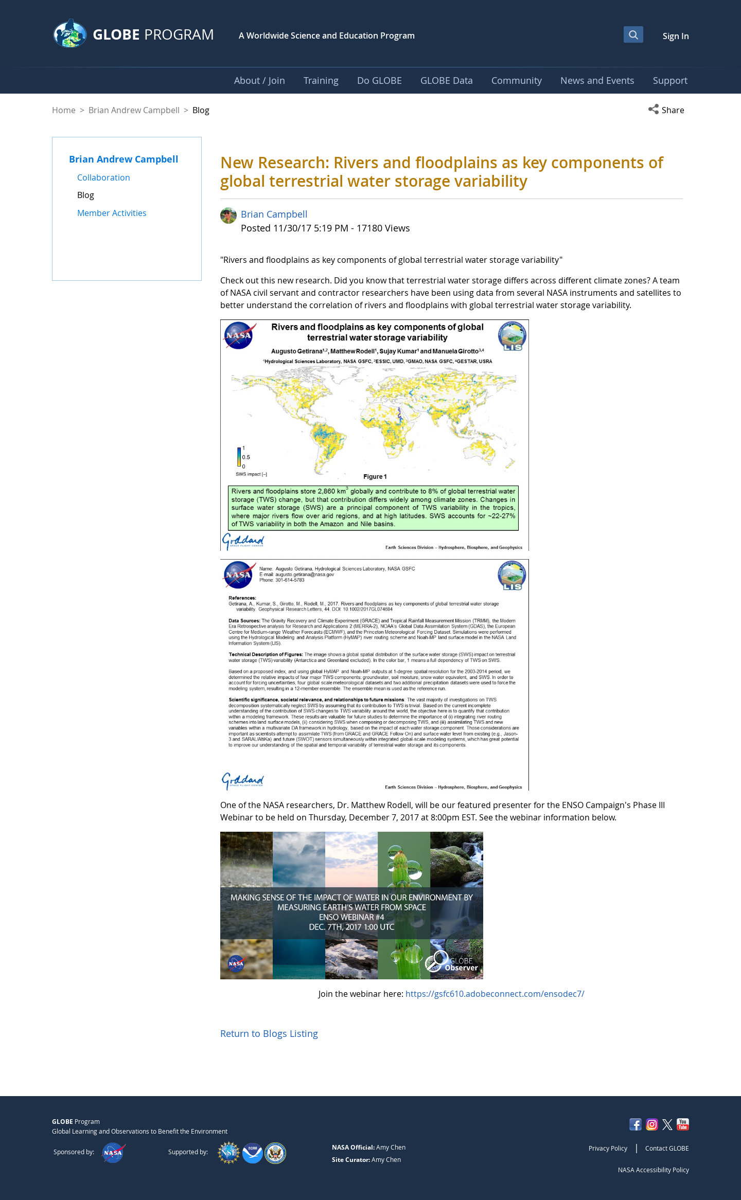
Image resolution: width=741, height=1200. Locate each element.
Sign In (676, 36)
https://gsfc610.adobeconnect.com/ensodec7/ (495, 993)
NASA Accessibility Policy (653, 1170)
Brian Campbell (274, 214)
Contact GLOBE (667, 1148)
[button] (668, 110)
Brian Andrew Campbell (134, 110)
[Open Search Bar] (633, 34)
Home (64, 110)
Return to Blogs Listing (269, 1033)
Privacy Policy (608, 1148)
